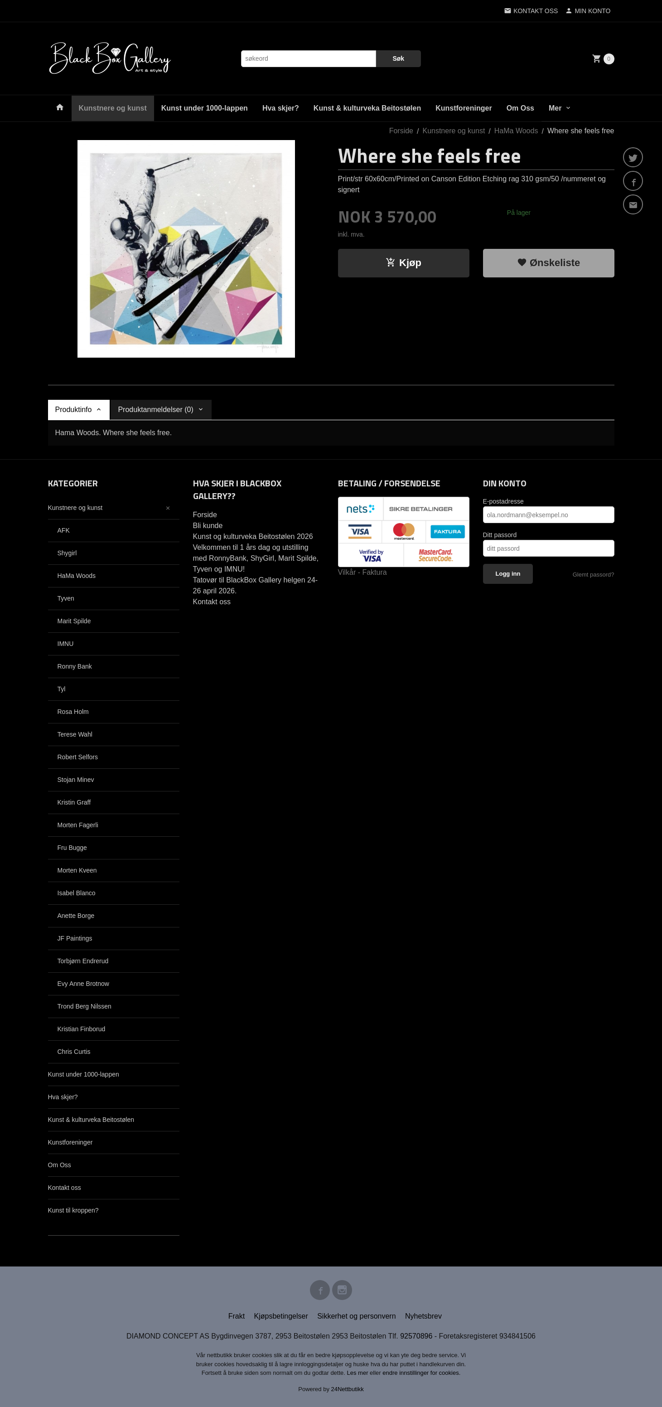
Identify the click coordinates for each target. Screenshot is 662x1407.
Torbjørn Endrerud (83, 961)
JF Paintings (75, 938)
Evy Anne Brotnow (83, 983)
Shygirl (67, 553)
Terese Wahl (75, 734)
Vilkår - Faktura (362, 572)
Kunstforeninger (463, 108)
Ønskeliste (548, 262)
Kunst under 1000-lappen (204, 108)
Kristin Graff (74, 802)
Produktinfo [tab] (73, 409)
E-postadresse (503, 501)
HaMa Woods (77, 575)
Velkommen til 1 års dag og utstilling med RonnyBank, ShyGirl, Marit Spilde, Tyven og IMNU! (256, 558)
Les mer (358, 1372)
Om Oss (520, 108)
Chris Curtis (74, 1051)
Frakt (236, 1316)
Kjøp (403, 262)
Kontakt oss (64, 1187)
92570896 (416, 1336)
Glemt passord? (593, 574)
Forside (401, 131)
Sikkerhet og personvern (356, 1316)
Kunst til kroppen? (73, 1210)
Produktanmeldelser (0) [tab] (155, 409)
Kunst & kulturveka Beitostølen (367, 108)
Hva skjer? (280, 108)
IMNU (66, 643)
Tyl (62, 689)
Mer (555, 108)
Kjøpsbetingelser (281, 1316)
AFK (64, 530)
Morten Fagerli (78, 825)
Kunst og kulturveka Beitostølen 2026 (253, 536)
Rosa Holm (73, 711)
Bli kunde (208, 525)
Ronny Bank (75, 666)
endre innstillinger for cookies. (421, 1372)
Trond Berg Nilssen (84, 1006)
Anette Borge (76, 915)
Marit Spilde (74, 621)
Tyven (66, 598)
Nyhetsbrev (423, 1316)
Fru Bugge (72, 847)
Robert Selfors (78, 757)
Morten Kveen (77, 870)
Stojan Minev (76, 779)
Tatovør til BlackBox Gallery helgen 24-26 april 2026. (255, 585)
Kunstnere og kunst (113, 108)
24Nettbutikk (347, 1389)
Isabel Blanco (77, 893)
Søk (398, 58)
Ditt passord (500, 535)
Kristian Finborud (82, 1029)
